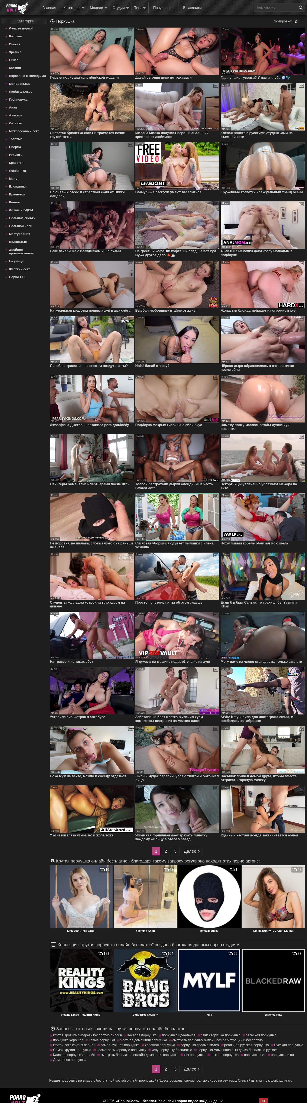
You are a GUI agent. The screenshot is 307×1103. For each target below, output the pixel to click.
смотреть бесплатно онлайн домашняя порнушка (139, 1055)
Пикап (14, 60)
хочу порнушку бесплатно (172, 1050)
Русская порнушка (288, 1045)
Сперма (15, 147)
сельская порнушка (261, 1035)
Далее (192, 851)
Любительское (20, 91)
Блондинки (18, 186)
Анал (13, 107)
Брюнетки (17, 194)
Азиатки (15, 115)
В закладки (192, 8)
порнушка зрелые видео (199, 1045)
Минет (14, 178)
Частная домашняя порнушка (143, 1040)
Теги (140, 8)
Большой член (20, 226)
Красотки (16, 162)
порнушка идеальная (178, 1035)
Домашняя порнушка (69, 1060)
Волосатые (18, 241)
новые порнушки (102, 1040)
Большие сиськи (22, 218)
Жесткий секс (19, 269)
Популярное (163, 8)
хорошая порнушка (160, 1045)
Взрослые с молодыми (27, 76)
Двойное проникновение (21, 251)
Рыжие (14, 202)
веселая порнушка (141, 1035)
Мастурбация (19, 234)
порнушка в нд (282, 1055)
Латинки (15, 123)
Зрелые (15, 52)
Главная (49, 8)
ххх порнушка (194, 1055)
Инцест (14, 44)
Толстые (15, 139)
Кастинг (15, 68)
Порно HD (17, 277)
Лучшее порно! (21, 28)
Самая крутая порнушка (72, 1050)
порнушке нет (255, 1055)
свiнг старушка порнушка (220, 1035)
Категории (74, 8)
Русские (15, 36)
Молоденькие (19, 83)
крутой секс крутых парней (74, 1045)
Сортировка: (282, 21)
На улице (16, 261)
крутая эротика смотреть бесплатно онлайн (87, 1035)
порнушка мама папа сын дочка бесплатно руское (237, 1050)
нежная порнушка (225, 1055)
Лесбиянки (17, 170)
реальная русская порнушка (246, 1045)
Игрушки (16, 155)
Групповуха (18, 99)
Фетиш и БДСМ (21, 210)
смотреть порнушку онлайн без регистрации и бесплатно (217, 1040)
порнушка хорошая (68, 1040)
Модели (98, 8)
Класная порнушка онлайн (74, 1055)
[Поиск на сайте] (302, 7)
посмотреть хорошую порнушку (121, 1050)
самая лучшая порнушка (120, 1045)
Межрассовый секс (24, 131)
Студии (121, 8)
